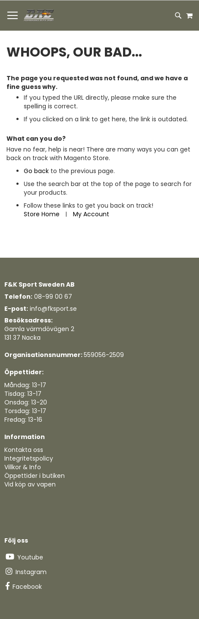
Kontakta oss (23, 449)
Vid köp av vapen (30, 484)
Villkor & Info (22, 467)
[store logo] (39, 15)
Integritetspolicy (28, 458)
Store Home (42, 214)
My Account (91, 214)
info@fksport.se (53, 308)
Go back (36, 171)
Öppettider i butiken (34, 475)
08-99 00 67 (53, 296)
